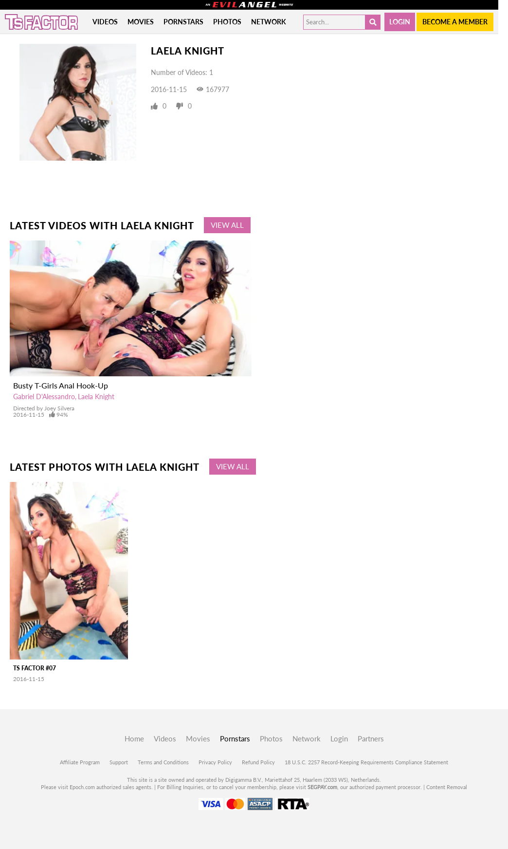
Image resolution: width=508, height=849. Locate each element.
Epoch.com (82, 787)
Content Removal (446, 787)
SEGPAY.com (322, 787)
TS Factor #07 (34, 668)
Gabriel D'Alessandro (44, 396)
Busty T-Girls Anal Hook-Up (60, 385)
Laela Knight (96, 396)
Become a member (455, 22)
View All (227, 225)
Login (399, 22)
